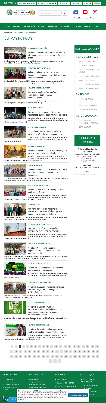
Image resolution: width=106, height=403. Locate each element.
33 (66, 351)
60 (97, 356)
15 (74, 346)
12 (60, 346)
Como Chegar (8, 382)
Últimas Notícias (30, 33)
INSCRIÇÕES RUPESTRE (87, 61)
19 (92, 346)
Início (76, 18)
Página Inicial (8, 379)
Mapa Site (47, 3)
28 (43, 351)
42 (16, 356)
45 (29, 356)
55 (75, 356)
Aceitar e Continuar (78, 395)
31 (57, 351)
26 (34, 351)
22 (16, 351)
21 (11, 351)
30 (52, 351)
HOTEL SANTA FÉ (85, 127)
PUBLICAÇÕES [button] (53, 26)
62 (55, 361)
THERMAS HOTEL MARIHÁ (88, 110)
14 (69, 346)
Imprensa (21, 33)
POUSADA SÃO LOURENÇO (88, 106)
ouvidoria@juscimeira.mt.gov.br (65, 386)
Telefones (93, 18)
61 (50, 361)
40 (97, 351)
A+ (76, 3)
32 (61, 351)
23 (20, 351)
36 (79, 351)
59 (93, 356)
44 (25, 356)
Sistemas (78, 26)
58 (88, 356)
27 (38, 351)
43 (20, 356)
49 (47, 356)
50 (52, 356)
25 (29, 351)
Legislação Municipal (36, 382)
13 (65, 346)
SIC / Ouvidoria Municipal (37, 387)
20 (97, 346)
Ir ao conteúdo (27, 3)
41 (11, 356)
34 (70, 351)
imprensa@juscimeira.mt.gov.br (87, 174)
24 (25, 351)
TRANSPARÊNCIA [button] (66, 26)
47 (38, 356)
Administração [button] (30, 26)
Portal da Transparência (37, 384)
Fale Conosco (84, 18)
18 (87, 346)
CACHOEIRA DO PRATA (87, 80)
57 (84, 356)
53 (66, 356)
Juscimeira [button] (17, 26)
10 (51, 346)
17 (83, 346)
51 (57, 356)
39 (93, 351)
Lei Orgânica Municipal (10, 387)
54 (70, 356)
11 (56, 346)
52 (61, 356)
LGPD (96, 26)
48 (43, 356)
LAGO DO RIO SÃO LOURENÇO (89, 84)
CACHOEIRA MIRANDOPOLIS (89, 88)
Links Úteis (7, 389)
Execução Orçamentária (11, 384)
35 (75, 351)
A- (64, 3)
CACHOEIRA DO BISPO (86, 66)
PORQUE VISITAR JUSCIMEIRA (89, 76)
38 (88, 351)
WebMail (87, 26)
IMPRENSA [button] (42, 26)
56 (79, 356)
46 (34, 356)
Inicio (15, 33)
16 (78, 346)
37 (84, 351)
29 (47, 351)
